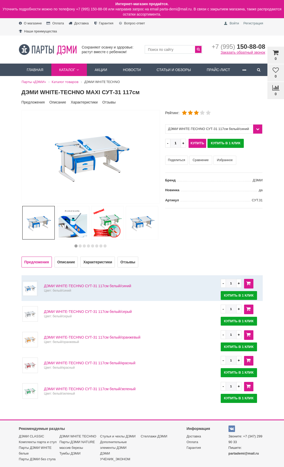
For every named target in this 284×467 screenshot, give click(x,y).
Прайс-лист (218, 70)
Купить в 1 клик (225, 143)
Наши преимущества (38, 31)
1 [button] (76, 246)
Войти (234, 23)
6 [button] (96, 246)
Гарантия (103, 23)
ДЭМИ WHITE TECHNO (77, 436)
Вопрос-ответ (132, 23)
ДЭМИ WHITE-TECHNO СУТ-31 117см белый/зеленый (90, 389)
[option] (91, 157)
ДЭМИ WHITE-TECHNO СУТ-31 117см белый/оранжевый (92, 337)
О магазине (30, 23)
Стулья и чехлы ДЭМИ (118, 436)
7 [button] (100, 246)
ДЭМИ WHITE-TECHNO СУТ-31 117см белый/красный (89, 363)
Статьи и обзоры (174, 70)
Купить (197, 143)
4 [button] (88, 246)
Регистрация (253, 23)
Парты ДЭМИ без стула (37, 459)
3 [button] (84, 246)
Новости (132, 70)
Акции (101, 70)
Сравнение (201, 160)
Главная (35, 70)
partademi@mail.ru (243, 453)
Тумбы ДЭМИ (69, 453)
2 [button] (80, 246)
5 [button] (92, 246)
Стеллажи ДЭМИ (154, 436)
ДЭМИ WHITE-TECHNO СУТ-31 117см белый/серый (88, 312)
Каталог (69, 70)
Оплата (55, 23)
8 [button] (105, 246)
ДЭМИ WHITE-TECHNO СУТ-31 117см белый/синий (87, 286)
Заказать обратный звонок (243, 52)
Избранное (225, 160)
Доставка (79, 23)
